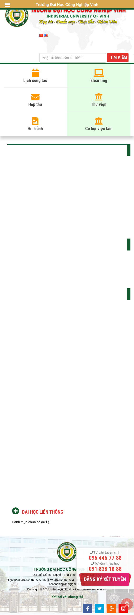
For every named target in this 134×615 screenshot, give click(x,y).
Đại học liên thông (42, 512)
